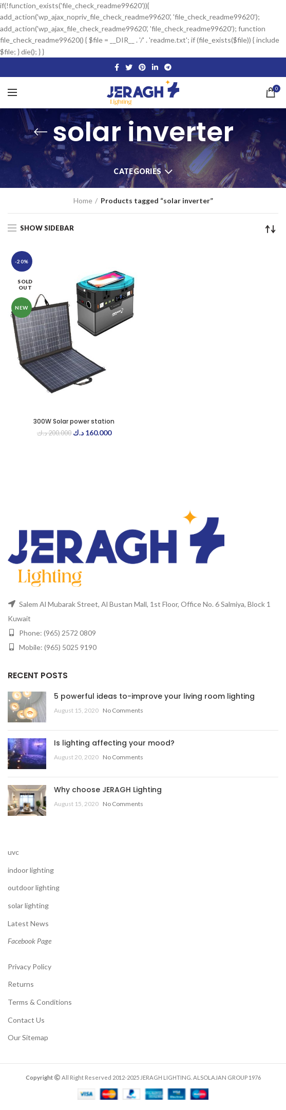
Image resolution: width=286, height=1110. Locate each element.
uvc (13, 852)
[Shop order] (270, 229)
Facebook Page (29, 940)
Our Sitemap (28, 1037)
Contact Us (26, 1020)
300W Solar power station (74, 421)
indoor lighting (31, 870)
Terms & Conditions (40, 1002)
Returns (21, 984)
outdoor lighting (34, 887)
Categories (137, 171)
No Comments (123, 710)
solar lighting (28, 905)
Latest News (28, 923)
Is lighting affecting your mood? (114, 743)
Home (82, 200)
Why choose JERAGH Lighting (108, 789)
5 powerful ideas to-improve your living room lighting (154, 696)
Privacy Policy (29, 966)
